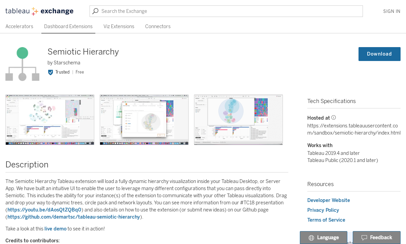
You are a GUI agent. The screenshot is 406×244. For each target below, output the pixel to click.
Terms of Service (326, 220)
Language (323, 238)
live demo (55, 229)
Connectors (158, 26)
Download (379, 54)
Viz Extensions (118, 26)
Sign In (392, 11)
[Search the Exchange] (226, 11)
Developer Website (328, 200)
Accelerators (19, 26)
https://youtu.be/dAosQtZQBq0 (44, 210)
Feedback (376, 238)
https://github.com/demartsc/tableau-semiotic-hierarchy (73, 217)
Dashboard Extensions (68, 26)
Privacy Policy (323, 210)
